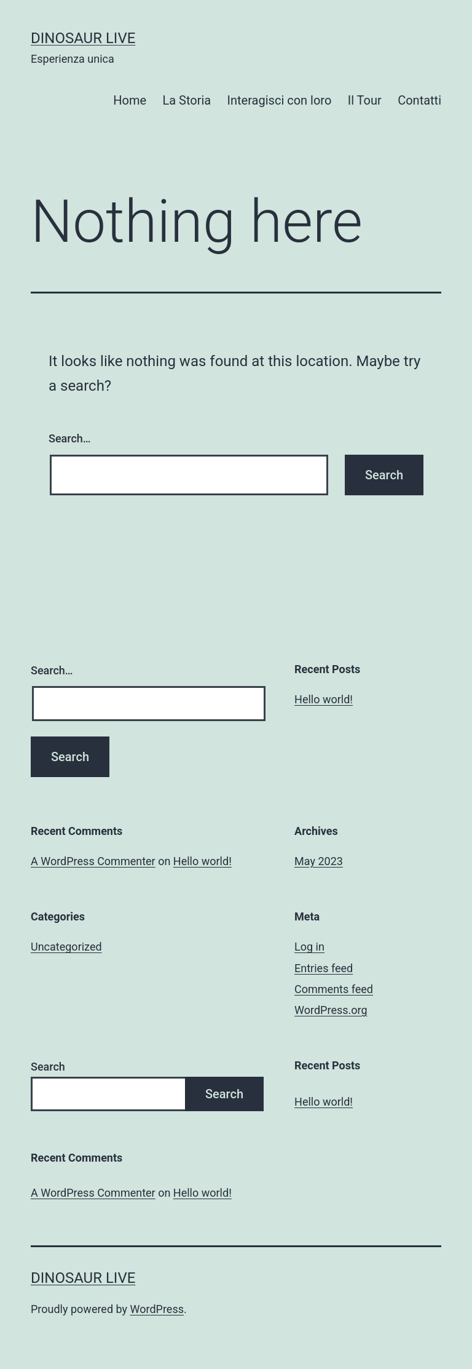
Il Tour (365, 100)
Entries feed (323, 968)
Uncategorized (66, 946)
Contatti (419, 100)
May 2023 (318, 861)
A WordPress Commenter (93, 861)
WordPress (157, 1309)
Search (48, 1066)
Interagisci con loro (279, 100)
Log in (309, 946)
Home (129, 100)
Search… (70, 438)
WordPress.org (331, 1010)
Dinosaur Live (83, 38)
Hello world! (323, 699)
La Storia (186, 100)
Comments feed (333, 989)
